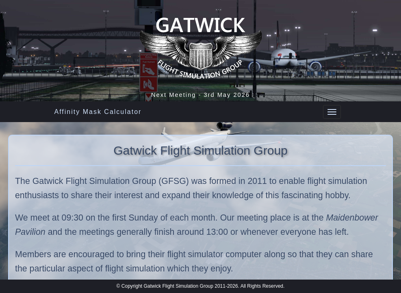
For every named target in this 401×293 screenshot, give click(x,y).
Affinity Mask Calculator (98, 111)
